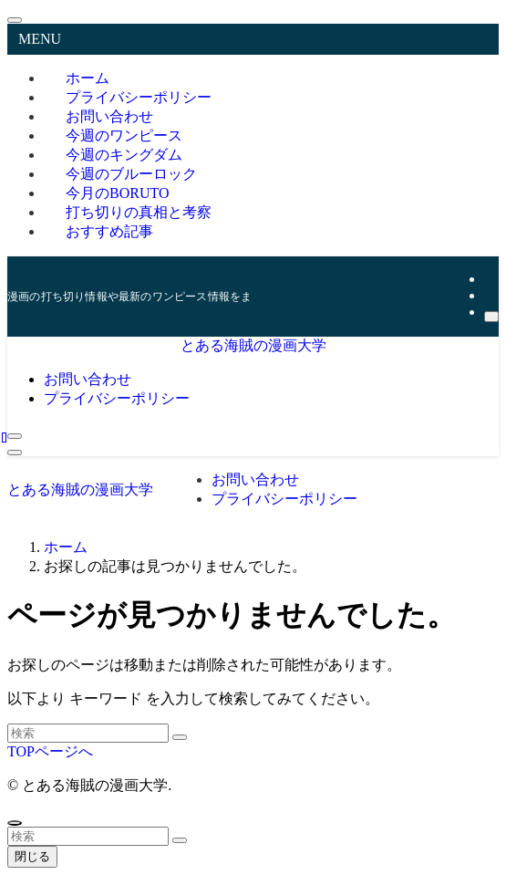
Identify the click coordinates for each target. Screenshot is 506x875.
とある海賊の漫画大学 (253, 345)
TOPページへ (50, 751)
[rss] (489, 295)
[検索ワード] (88, 733)
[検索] (491, 316)
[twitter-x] (489, 278)
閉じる (32, 856)
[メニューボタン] (14, 452)
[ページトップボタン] (14, 823)
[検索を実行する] (179, 737)
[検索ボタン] (14, 436)
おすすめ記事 (109, 231)
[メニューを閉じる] (14, 20)
